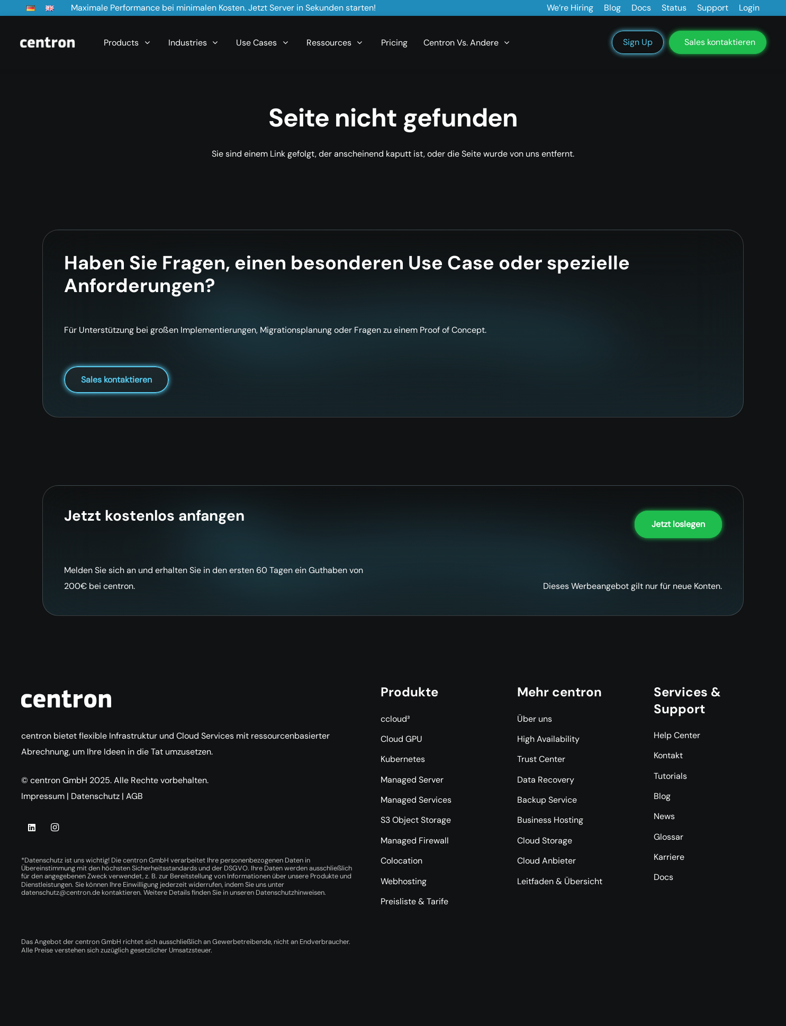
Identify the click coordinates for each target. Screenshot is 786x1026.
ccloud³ (395, 718)
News (664, 816)
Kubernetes (403, 759)
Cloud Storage (544, 840)
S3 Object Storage (416, 819)
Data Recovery (545, 779)
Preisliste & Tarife (414, 901)
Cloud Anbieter (546, 860)
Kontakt (668, 755)
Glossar (668, 836)
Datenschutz (95, 796)
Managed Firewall (415, 840)
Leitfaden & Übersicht (559, 881)
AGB (134, 796)
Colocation (401, 860)
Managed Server (412, 779)
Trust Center (541, 759)
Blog (662, 796)
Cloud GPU (401, 738)
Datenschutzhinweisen (290, 892)
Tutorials (670, 776)
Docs (663, 877)
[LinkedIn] (31, 827)
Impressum (43, 796)
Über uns (534, 718)
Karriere (669, 856)
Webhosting (404, 881)
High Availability (548, 738)
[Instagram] (54, 827)
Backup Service (547, 799)
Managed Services (416, 799)
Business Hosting (550, 819)
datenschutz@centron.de (60, 892)
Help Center (677, 735)
